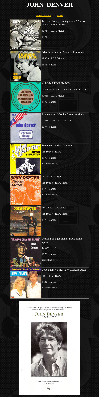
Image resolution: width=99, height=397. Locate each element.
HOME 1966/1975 (43, 16)
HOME (60, 16)
